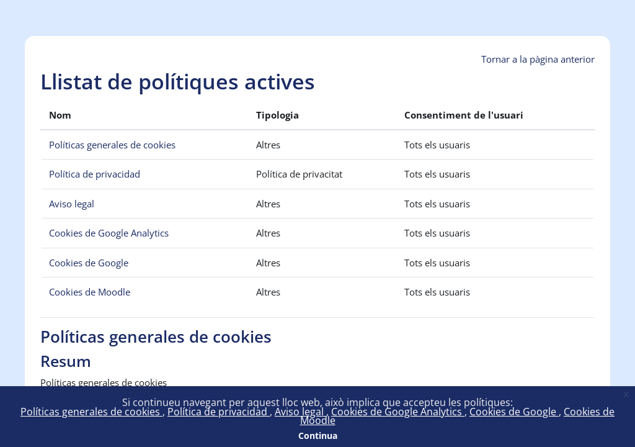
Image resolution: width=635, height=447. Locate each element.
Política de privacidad (218, 411)
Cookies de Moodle (89, 292)
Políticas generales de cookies (91, 411)
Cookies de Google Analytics (397, 411)
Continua (317, 435)
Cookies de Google (514, 411)
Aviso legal (300, 411)
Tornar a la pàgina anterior (538, 59)
